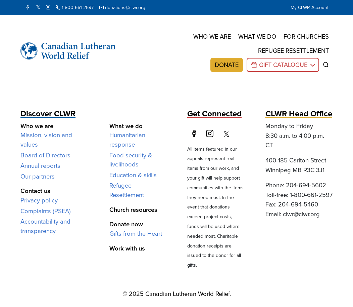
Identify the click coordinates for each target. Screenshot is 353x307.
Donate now (126, 224)
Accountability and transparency (45, 226)
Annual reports (40, 165)
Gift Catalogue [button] (283, 64)
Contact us (35, 190)
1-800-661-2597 (75, 7)
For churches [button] (306, 36)
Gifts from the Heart (135, 233)
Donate (227, 64)
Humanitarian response (127, 139)
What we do (257, 36)
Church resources (133, 209)
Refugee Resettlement (126, 190)
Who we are (212, 36)
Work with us (127, 248)
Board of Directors (45, 155)
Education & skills (133, 175)
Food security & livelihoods (130, 160)
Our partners (37, 176)
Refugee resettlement (293, 50)
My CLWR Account (310, 7)
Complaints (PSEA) (45, 211)
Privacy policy (39, 200)
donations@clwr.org (122, 7)
